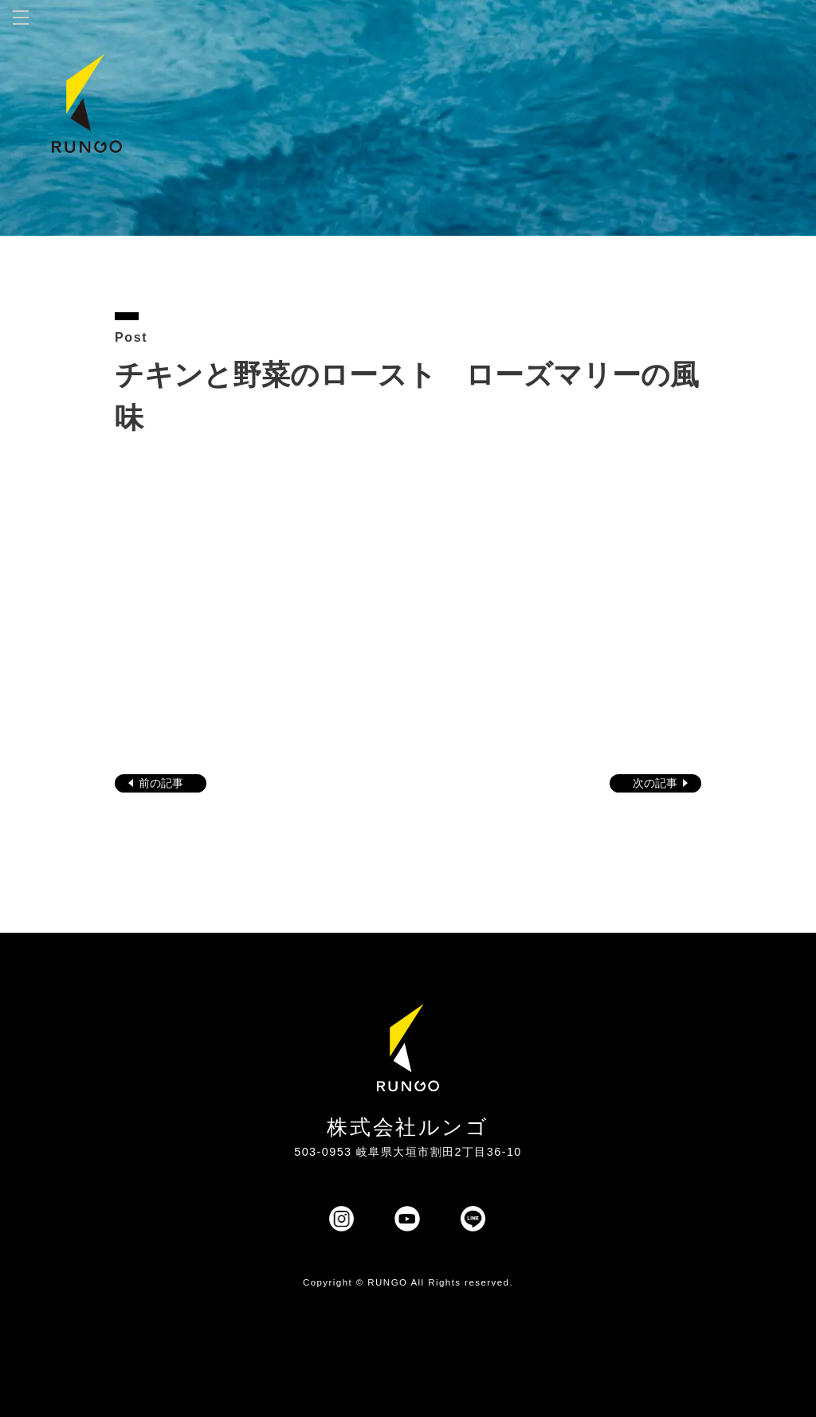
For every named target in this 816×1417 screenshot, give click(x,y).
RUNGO (387, 1282)
